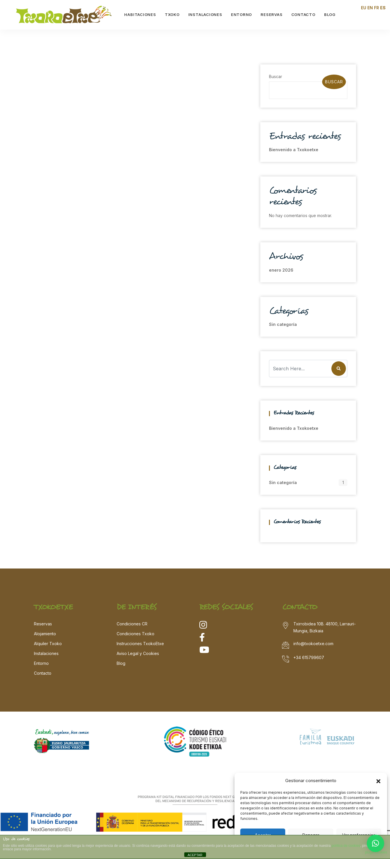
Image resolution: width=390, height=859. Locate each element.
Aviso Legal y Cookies (138, 653)
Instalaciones (46, 653)
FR (376, 7)
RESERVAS (272, 14)
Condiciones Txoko (135, 633)
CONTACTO (304, 14)
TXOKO (172, 14)
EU (363, 7)
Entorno (41, 663)
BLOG (330, 14)
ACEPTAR (194, 855)
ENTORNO (241, 14)
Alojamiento (45, 633)
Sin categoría (283, 324)
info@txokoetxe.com (313, 643)
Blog (121, 663)
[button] (378, 781)
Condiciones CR (132, 623)
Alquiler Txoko (48, 643)
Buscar (275, 76)
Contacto (42, 673)
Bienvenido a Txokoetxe (293, 149)
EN (370, 7)
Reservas (43, 623)
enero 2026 (281, 270)
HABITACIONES (140, 14)
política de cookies (346, 846)
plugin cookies (376, 852)
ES (383, 7)
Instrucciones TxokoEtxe (140, 643)
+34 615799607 (308, 657)
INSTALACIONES (206, 14)
